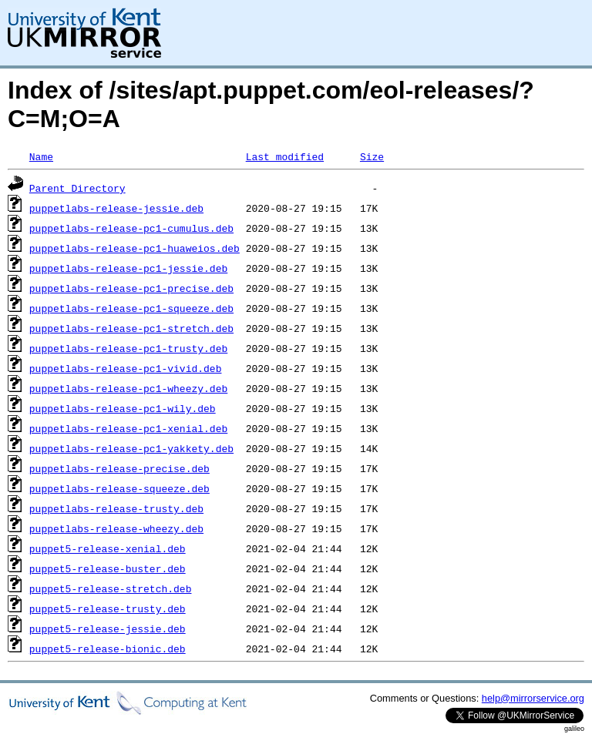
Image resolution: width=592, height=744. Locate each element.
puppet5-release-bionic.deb (107, 648)
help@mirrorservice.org (533, 698)
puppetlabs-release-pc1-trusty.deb (128, 348)
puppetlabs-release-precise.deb (119, 468)
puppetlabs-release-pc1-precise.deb (131, 288)
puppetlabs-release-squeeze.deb (119, 488)
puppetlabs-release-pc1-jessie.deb (128, 268)
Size (372, 156)
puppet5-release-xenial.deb (107, 548)
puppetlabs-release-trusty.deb (116, 508)
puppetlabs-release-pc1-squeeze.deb (131, 308)
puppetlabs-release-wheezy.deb (116, 528)
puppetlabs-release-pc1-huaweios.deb (134, 248)
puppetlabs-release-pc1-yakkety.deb (131, 448)
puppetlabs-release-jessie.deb (116, 208)
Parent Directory (77, 188)
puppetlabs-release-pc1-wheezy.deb (128, 388)
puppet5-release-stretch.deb (110, 588)
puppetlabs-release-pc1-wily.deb (122, 408)
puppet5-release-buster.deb (107, 568)
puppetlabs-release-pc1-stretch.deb (131, 328)
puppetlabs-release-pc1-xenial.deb (128, 428)
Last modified (285, 156)
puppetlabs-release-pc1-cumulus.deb (131, 228)
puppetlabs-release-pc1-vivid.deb (125, 368)
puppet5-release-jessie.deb (107, 628)
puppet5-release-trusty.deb (107, 608)
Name (41, 156)
